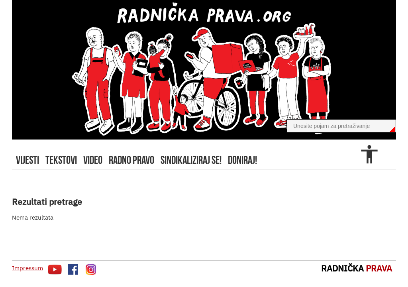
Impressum (27, 268)
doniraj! (242, 160)
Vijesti (27, 160)
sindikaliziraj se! (191, 160)
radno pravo (131, 160)
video (92, 160)
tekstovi (61, 160)
